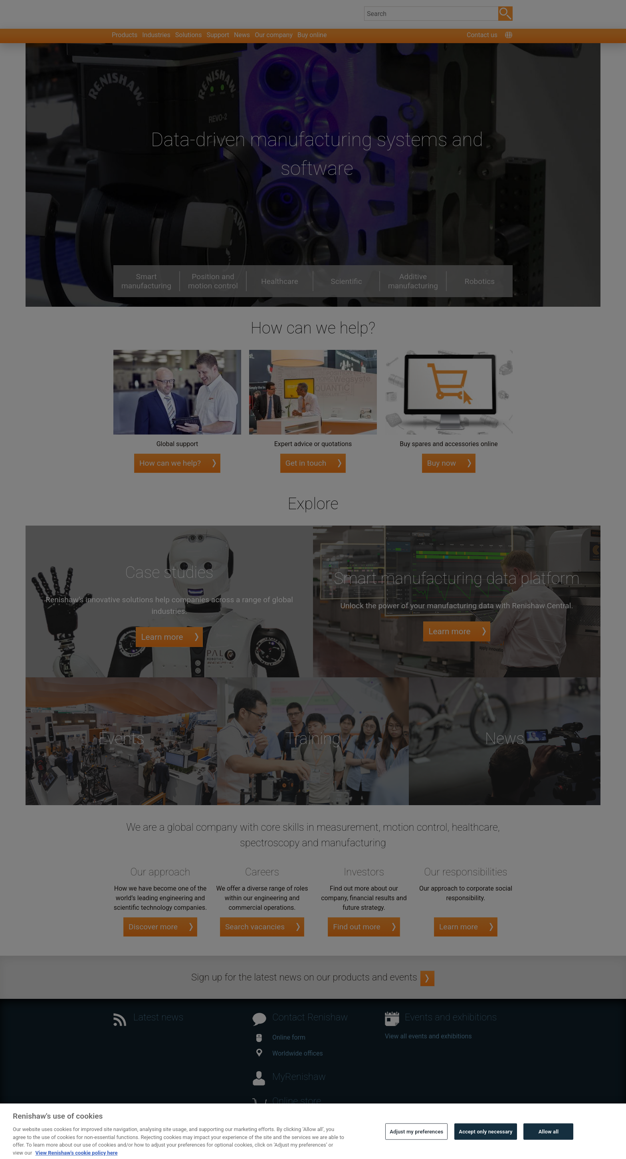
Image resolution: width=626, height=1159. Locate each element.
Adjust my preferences (416, 1146)
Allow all (549, 1146)
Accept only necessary (485, 1146)
